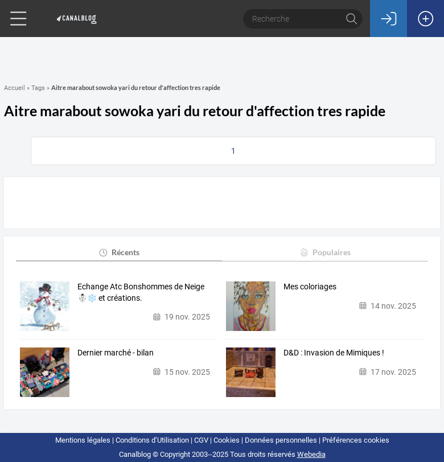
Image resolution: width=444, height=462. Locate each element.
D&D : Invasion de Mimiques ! (333, 352)
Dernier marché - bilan (115, 352)
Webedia (311, 454)
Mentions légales (82, 440)
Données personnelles (281, 440)
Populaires (324, 252)
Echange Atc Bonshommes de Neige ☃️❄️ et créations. (140, 292)
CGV (201, 440)
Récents (118, 252)
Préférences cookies (355, 440)
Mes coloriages (309, 286)
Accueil (14, 88)
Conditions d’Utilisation (152, 440)
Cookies (226, 440)
